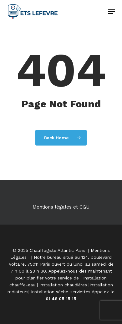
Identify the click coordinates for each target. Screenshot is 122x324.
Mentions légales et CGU (61, 207)
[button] (111, 11)
